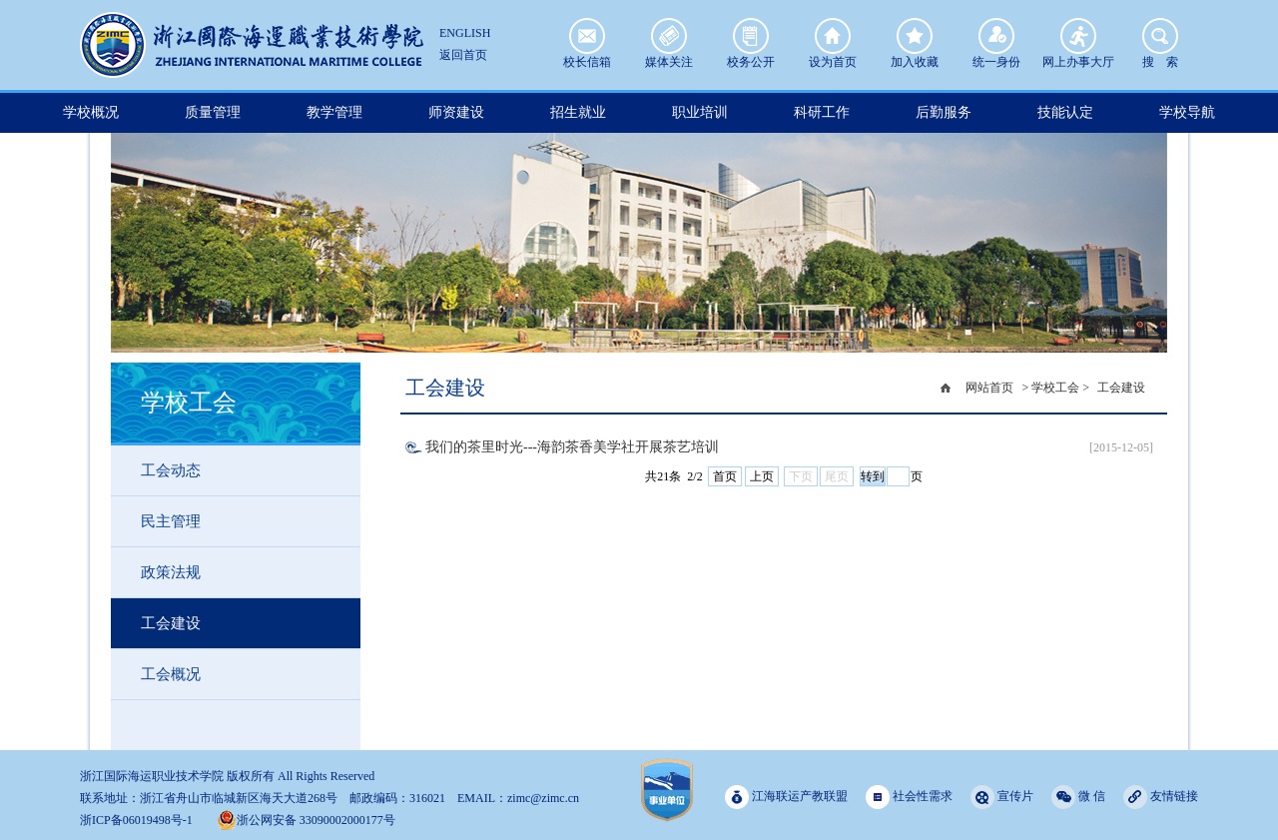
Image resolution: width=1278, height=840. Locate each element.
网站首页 (989, 388)
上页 (762, 476)
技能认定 (1065, 112)
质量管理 (213, 112)
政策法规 (171, 572)
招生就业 (578, 112)
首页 (725, 476)
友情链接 (1160, 796)
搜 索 (1160, 36)
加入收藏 (915, 36)
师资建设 (456, 112)
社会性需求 (909, 796)
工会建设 (171, 623)
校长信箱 (587, 36)
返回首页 (463, 55)
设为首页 (833, 36)
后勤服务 (943, 112)
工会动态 (171, 470)
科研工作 (822, 112)
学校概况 (91, 112)
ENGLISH (464, 33)
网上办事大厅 (1078, 36)
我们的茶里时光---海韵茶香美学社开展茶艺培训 (572, 446)
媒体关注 (669, 36)
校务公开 (751, 36)
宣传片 (1001, 796)
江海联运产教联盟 (786, 796)
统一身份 (996, 36)
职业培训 (700, 112)
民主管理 (171, 521)
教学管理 (334, 112)
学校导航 (1187, 112)
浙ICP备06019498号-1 (136, 820)
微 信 (1078, 796)
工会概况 (171, 674)
